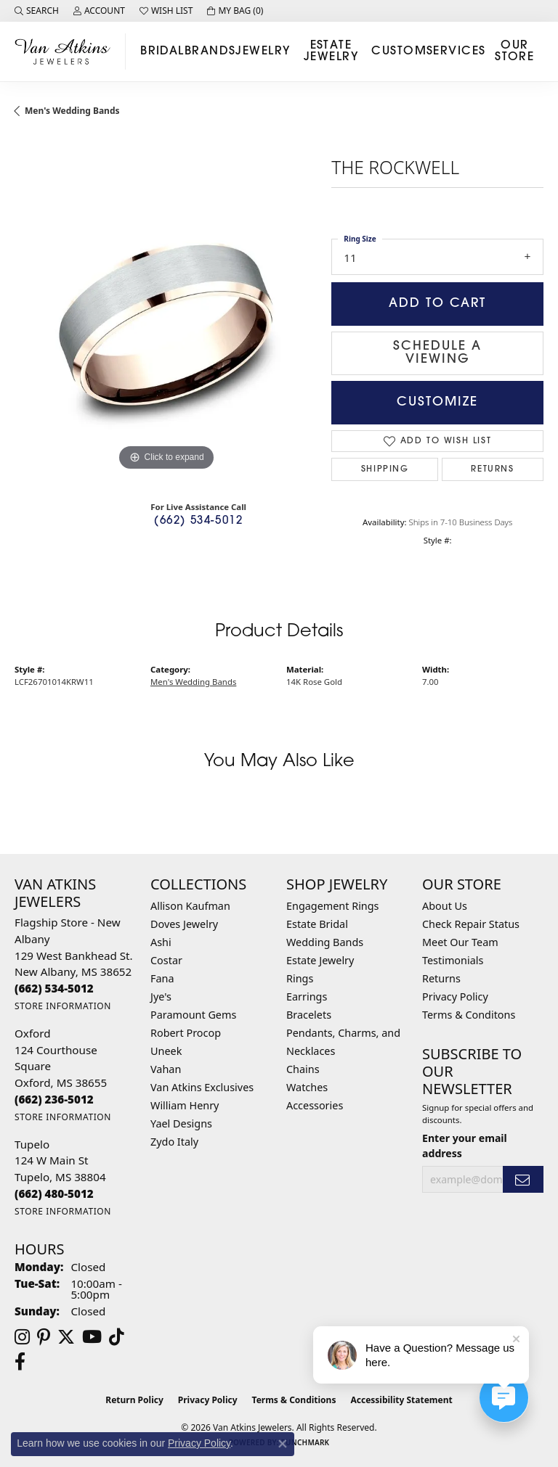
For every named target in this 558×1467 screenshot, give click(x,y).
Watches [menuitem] (307, 1087)
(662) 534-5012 (198, 521)
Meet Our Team (460, 942)
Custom (398, 51)
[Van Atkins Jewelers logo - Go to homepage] (66, 51)
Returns (492, 469)
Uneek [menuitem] (166, 1051)
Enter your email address (464, 1145)
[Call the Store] (54, 988)
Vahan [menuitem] (165, 1069)
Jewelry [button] (262, 51)
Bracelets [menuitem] (308, 1015)
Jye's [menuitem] (160, 996)
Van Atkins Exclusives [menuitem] (202, 1087)
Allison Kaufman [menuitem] (190, 906)
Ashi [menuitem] (160, 942)
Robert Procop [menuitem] (185, 1033)
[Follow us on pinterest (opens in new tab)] (43, 1337)
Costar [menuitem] (166, 960)
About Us (444, 906)
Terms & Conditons (468, 1015)
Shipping (385, 469)
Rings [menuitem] (299, 978)
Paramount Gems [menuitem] (193, 1015)
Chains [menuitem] (303, 1069)
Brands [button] (210, 51)
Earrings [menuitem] (306, 996)
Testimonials (452, 960)
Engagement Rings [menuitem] (332, 906)
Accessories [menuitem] (314, 1105)
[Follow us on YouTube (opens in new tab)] (92, 1337)
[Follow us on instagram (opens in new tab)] (22, 1337)
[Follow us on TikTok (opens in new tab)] (116, 1337)
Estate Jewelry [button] (331, 51)
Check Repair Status (470, 924)
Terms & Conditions (294, 1400)
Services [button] (456, 51)
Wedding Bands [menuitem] (324, 942)
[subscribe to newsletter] (523, 1179)
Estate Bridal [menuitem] (317, 924)
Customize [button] (437, 402)
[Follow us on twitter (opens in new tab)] (66, 1337)
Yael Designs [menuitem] (181, 1123)
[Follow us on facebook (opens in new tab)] (20, 1362)
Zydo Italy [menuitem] (174, 1141)
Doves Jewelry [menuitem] (184, 924)
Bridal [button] (162, 51)
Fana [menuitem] (162, 978)
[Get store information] (63, 1006)
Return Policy (134, 1400)
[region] (166, 323)
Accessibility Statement (401, 1400)
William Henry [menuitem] (184, 1105)
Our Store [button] (514, 51)
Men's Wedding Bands (72, 110)
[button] (37, 11)
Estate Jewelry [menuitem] (320, 960)
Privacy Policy (455, 996)
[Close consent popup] (282, 1443)
